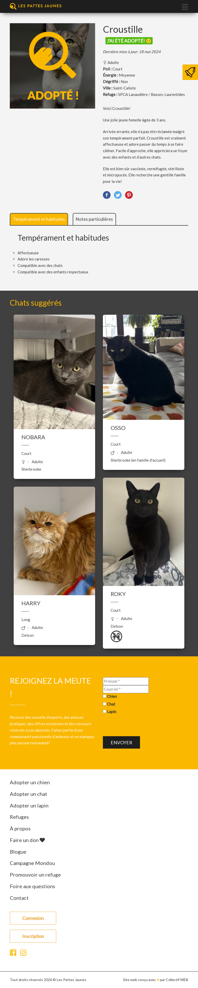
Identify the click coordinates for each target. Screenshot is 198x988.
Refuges (19, 817)
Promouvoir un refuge (35, 874)
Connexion (33, 918)
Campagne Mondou (32, 863)
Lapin (111, 711)
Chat (111, 703)
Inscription (33, 936)
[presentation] (142, 726)
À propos (20, 828)
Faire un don (27, 840)
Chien (112, 696)
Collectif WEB (177, 979)
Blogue (18, 851)
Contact (19, 898)
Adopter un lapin (29, 805)
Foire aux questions (32, 886)
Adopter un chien (30, 782)
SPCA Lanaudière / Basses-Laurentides (151, 94)
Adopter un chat (28, 794)
